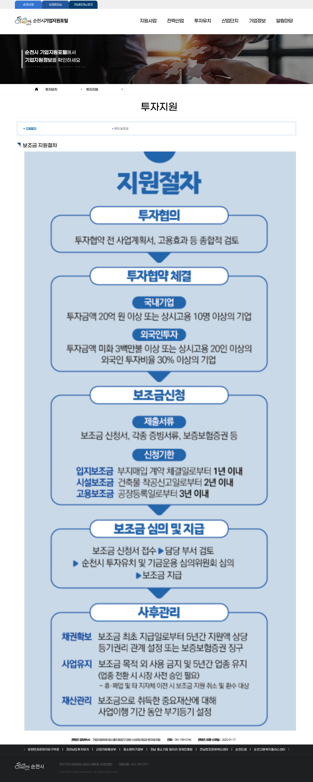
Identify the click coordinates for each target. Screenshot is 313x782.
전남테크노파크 (83, 4)
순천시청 (28, 4)
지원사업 (148, 21)
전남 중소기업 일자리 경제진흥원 (171, 749)
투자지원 (92, 89)
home (36, 89)
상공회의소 (55, 4)
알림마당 (284, 21)
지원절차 (31, 128)
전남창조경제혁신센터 (214, 749)
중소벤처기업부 (133, 749)
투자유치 (202, 21)
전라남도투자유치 (77, 749)
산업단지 (230, 21)
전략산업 (175, 21)
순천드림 (241, 749)
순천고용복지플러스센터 (269, 749)
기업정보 (257, 21)
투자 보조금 (121, 128)
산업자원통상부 (106, 749)
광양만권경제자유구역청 (43, 749)
